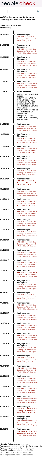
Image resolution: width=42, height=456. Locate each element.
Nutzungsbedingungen (10, 455)
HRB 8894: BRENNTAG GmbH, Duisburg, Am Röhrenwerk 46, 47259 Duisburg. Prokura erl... (27, 39)
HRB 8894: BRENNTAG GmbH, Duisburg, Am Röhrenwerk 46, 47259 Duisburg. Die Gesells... (27, 317)
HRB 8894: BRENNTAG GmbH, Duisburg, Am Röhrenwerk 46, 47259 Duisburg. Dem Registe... (27, 51)
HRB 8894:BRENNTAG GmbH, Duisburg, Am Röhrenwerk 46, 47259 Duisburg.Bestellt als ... (27, 433)
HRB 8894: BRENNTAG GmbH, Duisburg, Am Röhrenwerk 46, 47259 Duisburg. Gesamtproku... (27, 85)
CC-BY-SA (14, 452)
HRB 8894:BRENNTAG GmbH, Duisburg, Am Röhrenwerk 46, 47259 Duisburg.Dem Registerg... (27, 423)
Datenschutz (27, 455)
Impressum (26, 452)
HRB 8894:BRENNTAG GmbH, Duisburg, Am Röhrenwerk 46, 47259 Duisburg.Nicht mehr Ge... (27, 400)
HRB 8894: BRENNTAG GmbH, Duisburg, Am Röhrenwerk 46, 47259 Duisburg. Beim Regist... (27, 162)
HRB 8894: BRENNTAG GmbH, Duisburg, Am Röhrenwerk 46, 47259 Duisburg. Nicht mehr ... (27, 128)
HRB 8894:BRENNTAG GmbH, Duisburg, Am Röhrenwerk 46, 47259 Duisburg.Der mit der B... (27, 411)
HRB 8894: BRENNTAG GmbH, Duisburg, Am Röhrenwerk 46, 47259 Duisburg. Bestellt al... (27, 360)
